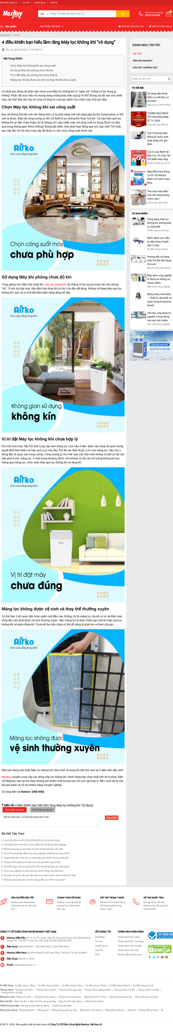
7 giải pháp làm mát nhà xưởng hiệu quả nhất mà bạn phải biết (35, 857)
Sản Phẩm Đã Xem (52, 26)
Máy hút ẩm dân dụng (70, 1001)
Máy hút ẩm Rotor (94, 1001)
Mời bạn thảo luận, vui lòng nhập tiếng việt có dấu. (51, 820)
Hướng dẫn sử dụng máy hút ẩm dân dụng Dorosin (159, 260)
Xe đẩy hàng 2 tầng (72, 985)
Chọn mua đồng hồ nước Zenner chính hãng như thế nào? (33, 870)
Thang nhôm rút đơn (148, 989)
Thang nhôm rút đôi (124, 989)
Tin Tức (25, 2)
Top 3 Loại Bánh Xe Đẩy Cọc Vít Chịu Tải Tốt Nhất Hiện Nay (158, 155)
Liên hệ (53, 2)
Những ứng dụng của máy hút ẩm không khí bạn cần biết (32, 848)
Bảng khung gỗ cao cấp (64, 1010)
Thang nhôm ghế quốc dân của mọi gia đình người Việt (31, 861)
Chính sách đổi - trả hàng (131, 941)
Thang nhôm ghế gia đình (97, 989)
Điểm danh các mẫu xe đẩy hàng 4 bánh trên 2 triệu (158, 241)
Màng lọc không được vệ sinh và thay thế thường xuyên (43, 79)
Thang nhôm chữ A (46, 989)
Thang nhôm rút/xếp (11, 992)
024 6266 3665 (61, 946)
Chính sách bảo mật (128, 950)
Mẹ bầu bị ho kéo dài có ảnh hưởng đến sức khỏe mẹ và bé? (33, 879)
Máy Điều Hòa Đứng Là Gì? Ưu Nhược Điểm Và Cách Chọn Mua (158, 177)
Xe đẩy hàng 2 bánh (48, 985)
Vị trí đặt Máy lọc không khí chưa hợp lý (33, 75)
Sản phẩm (8, 27)
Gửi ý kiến (112, 817)
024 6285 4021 (26, 946)
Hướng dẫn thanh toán (130, 954)
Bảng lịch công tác (114, 1010)
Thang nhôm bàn (24, 989)
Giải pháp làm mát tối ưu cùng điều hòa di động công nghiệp (34, 844)
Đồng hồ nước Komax (70, 997)
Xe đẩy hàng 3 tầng (96, 985)
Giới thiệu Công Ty (8, 2)
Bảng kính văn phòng (91, 1010)
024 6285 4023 (44, 946)
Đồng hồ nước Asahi (44, 997)
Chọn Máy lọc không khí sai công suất (33, 65)
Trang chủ (5, 35)
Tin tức (16, 35)
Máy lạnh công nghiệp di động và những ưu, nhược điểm (159, 279)
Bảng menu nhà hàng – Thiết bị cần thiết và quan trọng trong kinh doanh (159, 300)
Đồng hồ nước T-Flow (95, 997)
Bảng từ (132, 1010)
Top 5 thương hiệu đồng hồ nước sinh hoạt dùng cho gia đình (157, 139)
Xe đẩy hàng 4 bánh (119, 985)
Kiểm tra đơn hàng (160, 26)
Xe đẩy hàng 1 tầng (25, 985)
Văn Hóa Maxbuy (143, 60)
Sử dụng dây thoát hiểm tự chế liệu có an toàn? (158, 97)
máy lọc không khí (55, 284)
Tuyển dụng (39, 2)
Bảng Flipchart (26, 1010)
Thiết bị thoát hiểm (62, 1005)
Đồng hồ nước (24, 997)
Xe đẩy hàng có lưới (143, 985)
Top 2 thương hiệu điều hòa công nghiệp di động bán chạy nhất (35, 853)
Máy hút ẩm (20, 1001)
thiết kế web (34, 1024)
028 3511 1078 (26, 958)
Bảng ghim (43, 1010)
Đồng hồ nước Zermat (146, 997)
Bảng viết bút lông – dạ (151, 1010)
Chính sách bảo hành (129, 937)
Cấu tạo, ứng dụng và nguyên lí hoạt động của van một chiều (159, 316)
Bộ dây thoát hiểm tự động (35, 1005)
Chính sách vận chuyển (130, 945)
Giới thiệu (100, 937)
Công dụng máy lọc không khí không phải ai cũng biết (159, 223)
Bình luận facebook (43, 809)
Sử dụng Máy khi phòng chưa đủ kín (31, 70)
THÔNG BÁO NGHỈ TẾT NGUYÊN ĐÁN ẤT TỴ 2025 (157, 117)
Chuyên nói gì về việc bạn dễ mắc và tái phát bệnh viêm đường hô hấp (39, 875)
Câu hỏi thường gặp (145, 67)
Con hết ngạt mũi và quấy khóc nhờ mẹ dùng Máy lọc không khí (35, 866)
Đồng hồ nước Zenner (121, 997)
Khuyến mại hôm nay (131, 26)
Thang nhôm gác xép (70, 989)
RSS (97, 954)
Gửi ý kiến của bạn (14, 809)
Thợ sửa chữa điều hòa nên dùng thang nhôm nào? (158, 195)
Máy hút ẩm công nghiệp (43, 1001)
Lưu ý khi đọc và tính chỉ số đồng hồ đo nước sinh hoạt (31, 839)
